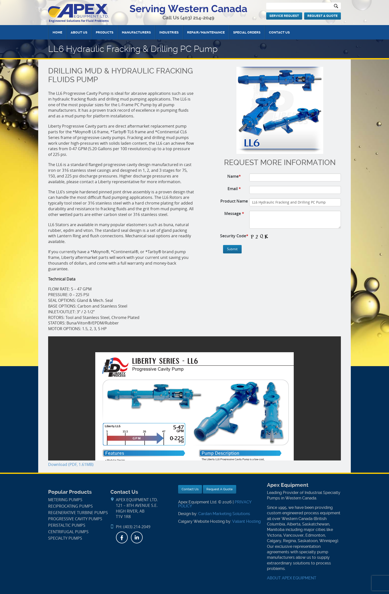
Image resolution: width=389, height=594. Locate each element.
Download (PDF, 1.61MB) (71, 464)
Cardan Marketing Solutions (224, 513)
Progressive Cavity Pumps (75, 519)
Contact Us (279, 32)
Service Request (284, 16)
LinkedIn (137, 537)
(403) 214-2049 (197, 18)
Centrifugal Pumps (68, 531)
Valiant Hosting (246, 521)
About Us (79, 32)
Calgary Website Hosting (201, 521)
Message (234, 213)
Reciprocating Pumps (70, 506)
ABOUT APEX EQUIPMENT (291, 578)
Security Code (234, 236)
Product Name (234, 201)
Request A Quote (322, 16)
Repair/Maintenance (206, 32)
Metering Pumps (65, 499)
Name (234, 176)
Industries (169, 32)
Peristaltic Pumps (66, 525)
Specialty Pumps (65, 538)
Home (57, 32)
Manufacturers (136, 32)
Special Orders (246, 32)
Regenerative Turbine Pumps (78, 512)
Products (104, 32)
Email (234, 188)
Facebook (122, 537)
